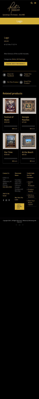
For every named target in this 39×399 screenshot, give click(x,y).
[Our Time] (11, 141)
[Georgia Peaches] (28, 106)
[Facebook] (3, 200)
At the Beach (27, 152)
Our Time (8, 152)
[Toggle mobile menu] (35, 3)
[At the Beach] (28, 141)
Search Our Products (31, 184)
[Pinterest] (9, 200)
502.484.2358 (7, 187)
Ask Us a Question (31, 196)
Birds (14, 59)
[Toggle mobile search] (32, 3)
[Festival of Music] (11, 106)
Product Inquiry (31, 190)
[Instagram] (6, 200)
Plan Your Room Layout (31, 202)
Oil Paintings (21, 59)
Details (15, 128)
